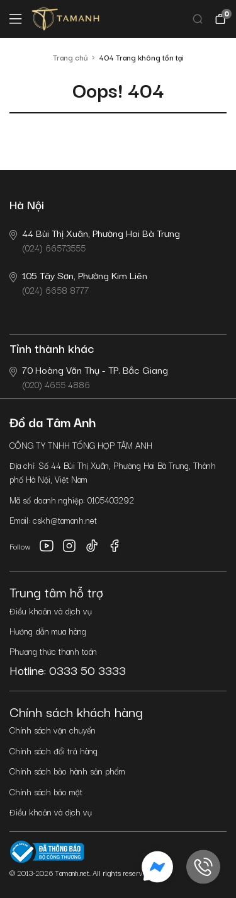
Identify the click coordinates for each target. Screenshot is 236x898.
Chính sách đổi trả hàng (53, 750)
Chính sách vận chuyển (52, 730)
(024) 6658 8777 (78, 282)
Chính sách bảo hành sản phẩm (67, 771)
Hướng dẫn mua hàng (47, 631)
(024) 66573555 (94, 240)
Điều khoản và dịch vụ (50, 611)
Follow (20, 546)
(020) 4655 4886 (88, 376)
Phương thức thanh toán (53, 651)
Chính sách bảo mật (45, 791)
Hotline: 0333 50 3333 (67, 669)
